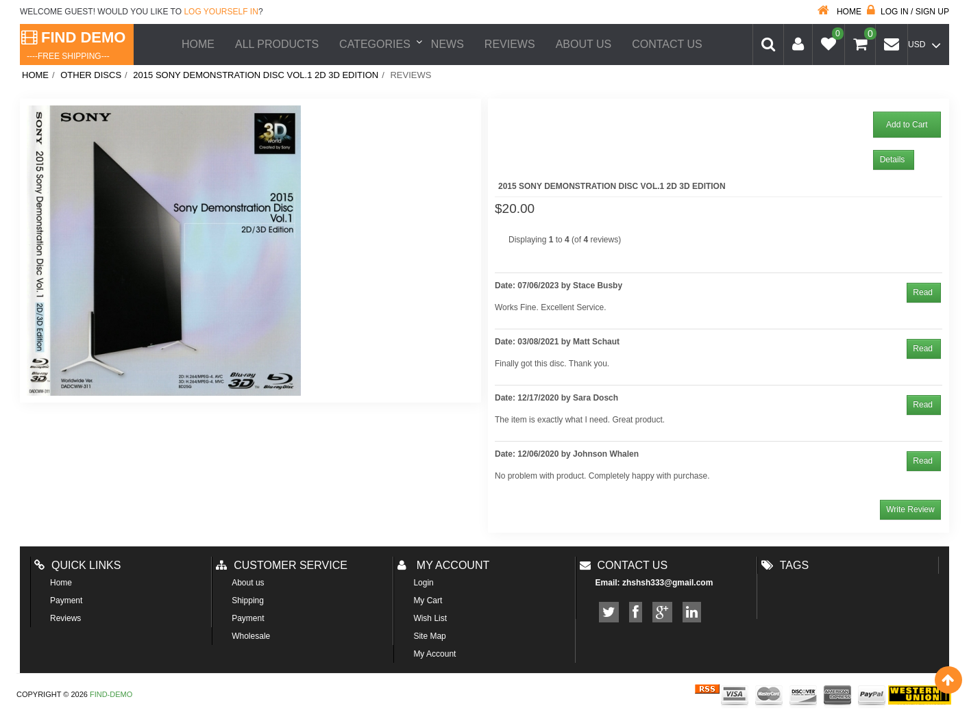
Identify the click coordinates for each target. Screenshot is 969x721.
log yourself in (221, 11)
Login (423, 582)
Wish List (430, 618)
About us (584, 44)
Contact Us (667, 44)
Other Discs (90, 75)
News (447, 44)
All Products (277, 44)
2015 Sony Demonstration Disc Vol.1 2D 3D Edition (255, 75)
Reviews (509, 44)
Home (839, 11)
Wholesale (251, 636)
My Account (434, 654)
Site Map (429, 636)
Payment (66, 600)
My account (443, 565)
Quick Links (77, 565)
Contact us (624, 565)
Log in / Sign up (908, 11)
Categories (374, 44)
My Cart (427, 600)
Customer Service (281, 565)
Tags (785, 565)
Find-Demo (111, 694)
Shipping (248, 600)
